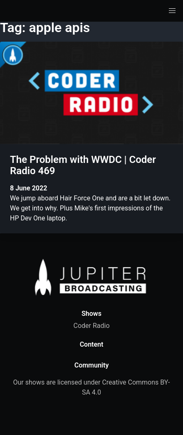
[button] (172, 11)
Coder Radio (91, 326)
